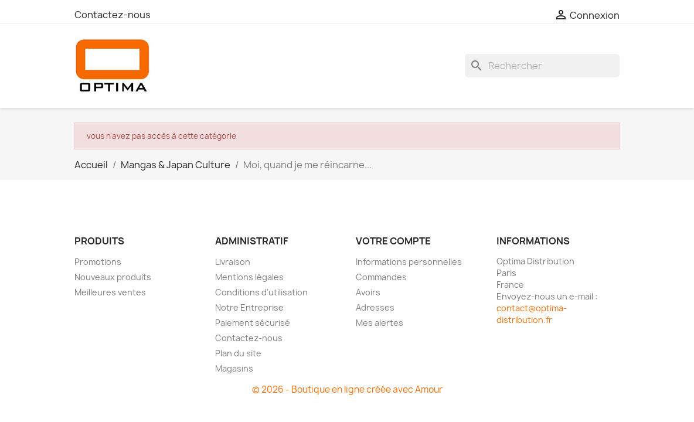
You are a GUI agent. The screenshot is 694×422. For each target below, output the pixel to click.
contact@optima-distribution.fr (531, 313)
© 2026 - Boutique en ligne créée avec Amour (347, 389)
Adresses (375, 307)
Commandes (381, 277)
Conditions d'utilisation (261, 292)
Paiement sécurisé (252, 322)
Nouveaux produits (112, 277)
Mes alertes (379, 322)
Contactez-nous (112, 14)
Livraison (232, 261)
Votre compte (393, 240)
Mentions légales (249, 277)
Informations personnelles (409, 261)
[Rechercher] (542, 65)
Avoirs (368, 292)
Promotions (97, 261)
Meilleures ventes (110, 292)
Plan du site (238, 353)
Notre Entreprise (249, 307)
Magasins (234, 368)
